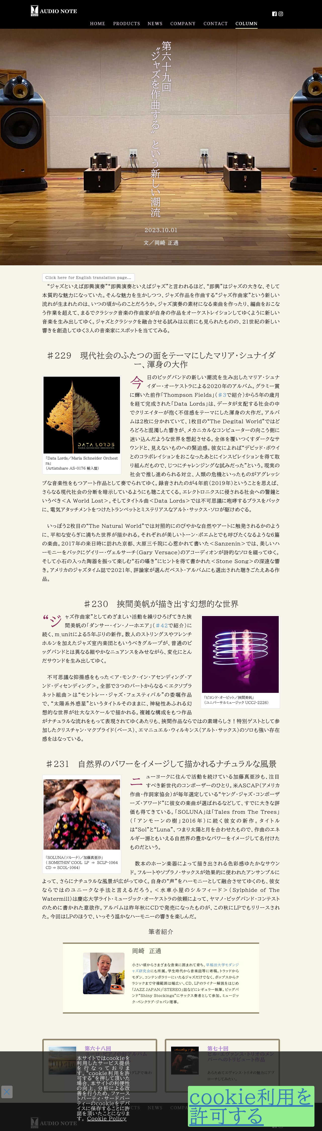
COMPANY (183, 23)
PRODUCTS (126, 23)
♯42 (161, 625)
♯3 (222, 394)
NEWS (155, 23)
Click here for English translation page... (89, 277)
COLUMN (246, 23)
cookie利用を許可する (251, 1106)
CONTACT (216, 23)
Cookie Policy (107, 1118)
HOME (97, 23)
